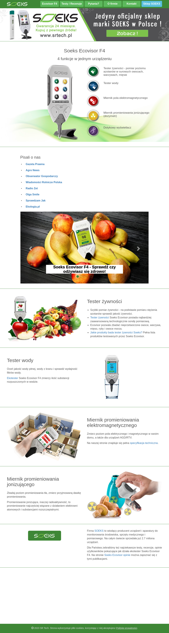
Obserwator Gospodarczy (42, 176)
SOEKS (98, 530)
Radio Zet (32, 188)
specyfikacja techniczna (144, 443)
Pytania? (93, 3)
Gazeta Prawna (35, 164)
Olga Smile (32, 194)
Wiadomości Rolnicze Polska (44, 182)
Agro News (33, 170)
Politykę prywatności (126, 628)
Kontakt (131, 3)
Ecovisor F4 (49, 3)
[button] (30, 248)
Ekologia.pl (33, 206)
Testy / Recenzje (72, 3)
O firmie (113, 3)
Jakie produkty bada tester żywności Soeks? (116, 332)
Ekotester (12, 378)
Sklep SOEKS (151, 3)
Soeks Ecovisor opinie (117, 555)
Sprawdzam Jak (36, 200)
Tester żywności (99, 317)
